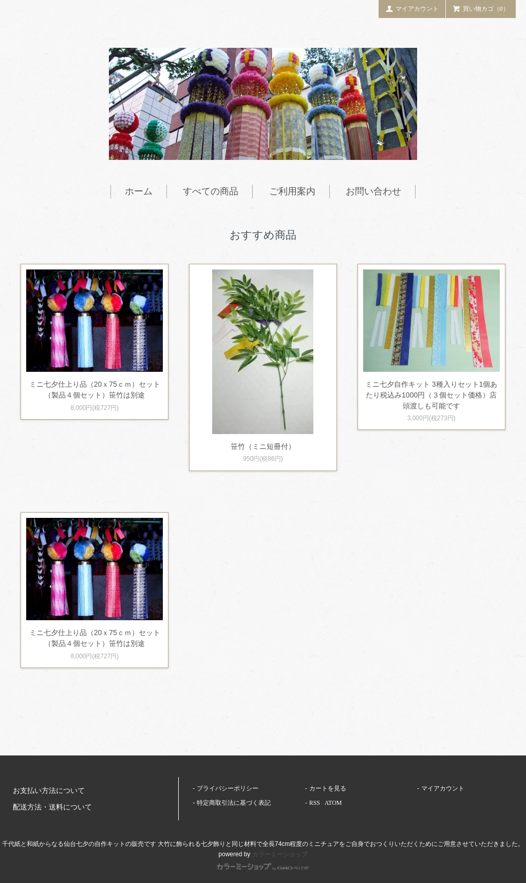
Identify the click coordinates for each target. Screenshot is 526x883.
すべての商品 (210, 191)
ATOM (333, 802)
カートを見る (327, 788)
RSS (314, 802)
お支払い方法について (49, 791)
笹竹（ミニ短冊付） (263, 446)
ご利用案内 (292, 191)
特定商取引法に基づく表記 (234, 802)
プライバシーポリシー (227, 788)
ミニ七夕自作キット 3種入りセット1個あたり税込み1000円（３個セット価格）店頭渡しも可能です (431, 395)
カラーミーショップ (280, 854)
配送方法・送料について (52, 807)
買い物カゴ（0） (481, 8)
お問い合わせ (373, 191)
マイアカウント (412, 8)
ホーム (139, 191)
